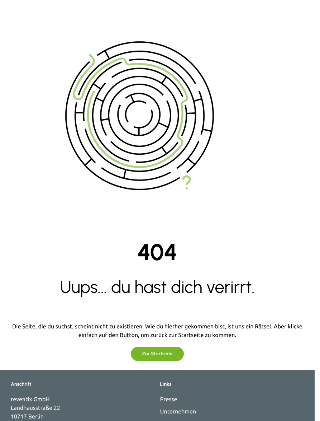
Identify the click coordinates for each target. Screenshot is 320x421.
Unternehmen (178, 411)
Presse (168, 399)
